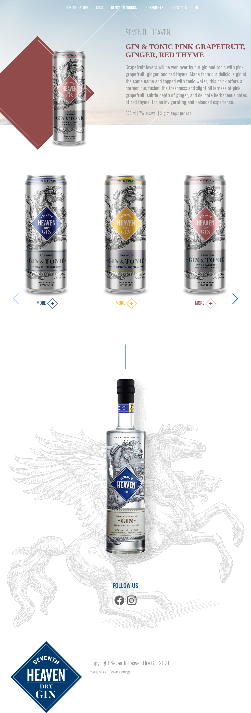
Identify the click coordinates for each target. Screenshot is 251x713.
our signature (77, 7)
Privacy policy (97, 671)
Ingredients (154, 7)
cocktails (179, 7)
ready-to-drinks (124, 7)
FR (196, 7)
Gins (99, 7)
